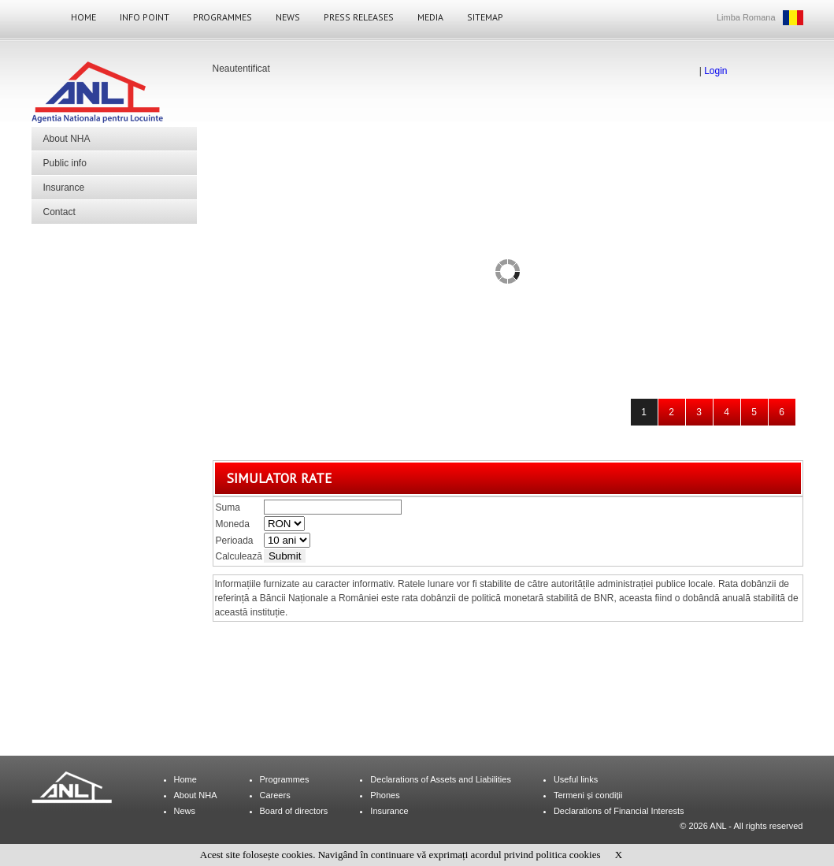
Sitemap (485, 17)
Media (430, 17)
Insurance (64, 187)
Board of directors (294, 811)
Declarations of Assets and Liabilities (440, 779)
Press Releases (359, 17)
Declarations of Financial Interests (619, 811)
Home (83, 17)
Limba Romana (746, 17)
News (288, 17)
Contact (59, 211)
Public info (65, 163)
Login (715, 70)
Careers (275, 795)
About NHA (67, 138)
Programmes (222, 17)
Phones (384, 795)
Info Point (144, 17)
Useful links (576, 779)
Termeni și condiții (588, 795)
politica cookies (568, 854)
